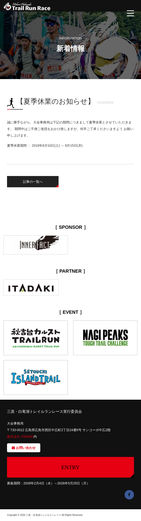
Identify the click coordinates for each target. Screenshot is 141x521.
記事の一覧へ (33, 182)
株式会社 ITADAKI (20, 436)
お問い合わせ (24, 448)
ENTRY (70, 467)
